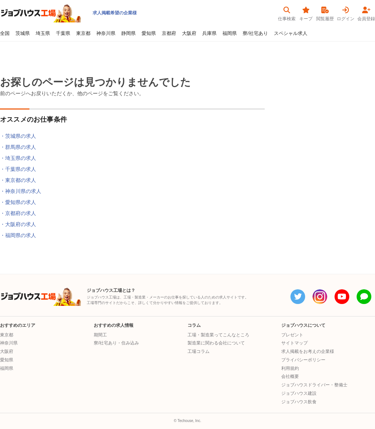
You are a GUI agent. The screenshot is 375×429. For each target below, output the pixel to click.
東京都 (83, 33)
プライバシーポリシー (303, 359)
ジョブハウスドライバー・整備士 (314, 384)
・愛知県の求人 (18, 202)
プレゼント (292, 334)
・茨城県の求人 (18, 136)
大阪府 (189, 33)
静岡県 (128, 33)
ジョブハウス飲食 (299, 401)
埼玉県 (43, 33)
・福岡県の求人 (18, 235)
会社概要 (290, 376)
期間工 (100, 334)
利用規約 (290, 368)
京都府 (169, 33)
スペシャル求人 (290, 33)
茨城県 (22, 33)
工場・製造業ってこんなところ (218, 334)
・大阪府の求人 (18, 224)
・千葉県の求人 (18, 169)
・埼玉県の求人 (18, 158)
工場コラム (199, 351)
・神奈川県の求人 (20, 191)
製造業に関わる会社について (216, 343)
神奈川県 (105, 33)
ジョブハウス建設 (299, 393)
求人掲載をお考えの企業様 (307, 351)
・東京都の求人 (18, 180)
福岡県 (229, 33)
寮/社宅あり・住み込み (116, 343)
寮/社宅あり (255, 33)
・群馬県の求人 (18, 147)
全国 (5, 33)
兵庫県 (209, 33)
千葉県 (63, 33)
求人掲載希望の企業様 (115, 12)
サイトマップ (294, 343)
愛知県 (149, 33)
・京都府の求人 (18, 213)
